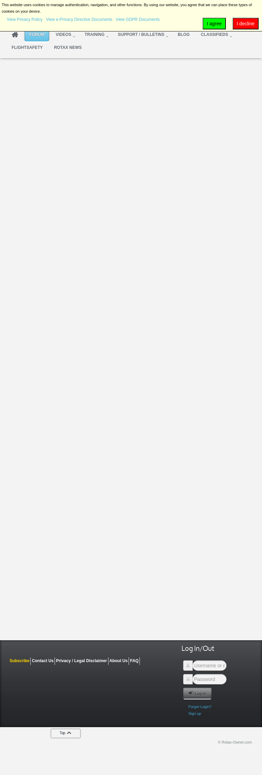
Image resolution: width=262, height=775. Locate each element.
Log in (197, 693)
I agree (214, 23)
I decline (245, 23)
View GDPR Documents (138, 19)
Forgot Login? (200, 707)
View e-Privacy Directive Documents (79, 19)
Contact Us (43, 660)
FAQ (134, 660)
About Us (119, 660)
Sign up (194, 713)
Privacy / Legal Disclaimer (81, 660)
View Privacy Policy (25, 19)
